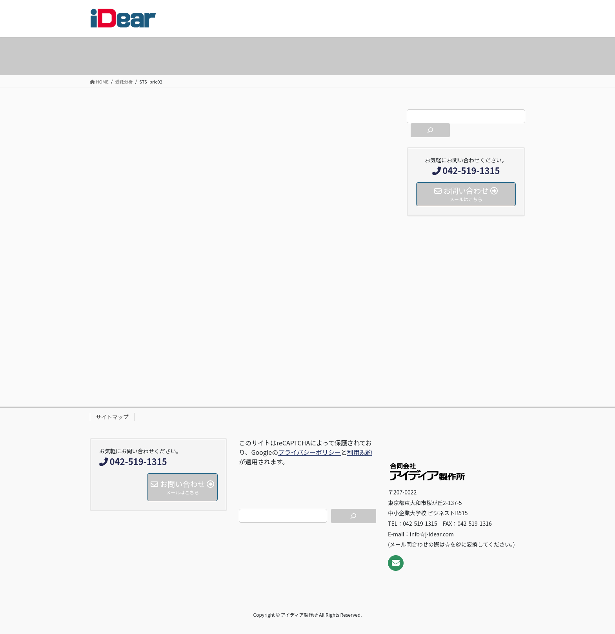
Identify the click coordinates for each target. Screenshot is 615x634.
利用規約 (359, 452)
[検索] (430, 130)
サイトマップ (112, 417)
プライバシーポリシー (309, 452)
